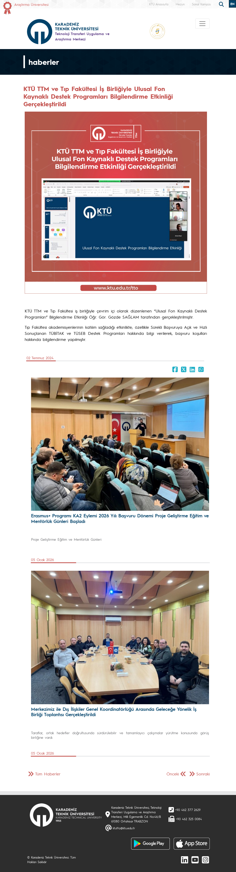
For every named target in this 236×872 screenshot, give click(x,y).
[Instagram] (205, 859)
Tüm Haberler (48, 773)
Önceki (172, 773)
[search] (222, 4)
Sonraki (203, 773)
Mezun (180, 4)
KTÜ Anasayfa (158, 4)
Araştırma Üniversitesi (31, 4)
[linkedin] (184, 859)
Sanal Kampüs (201, 4)
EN (232, 4)
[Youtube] (195, 859)
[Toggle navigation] (202, 24)
